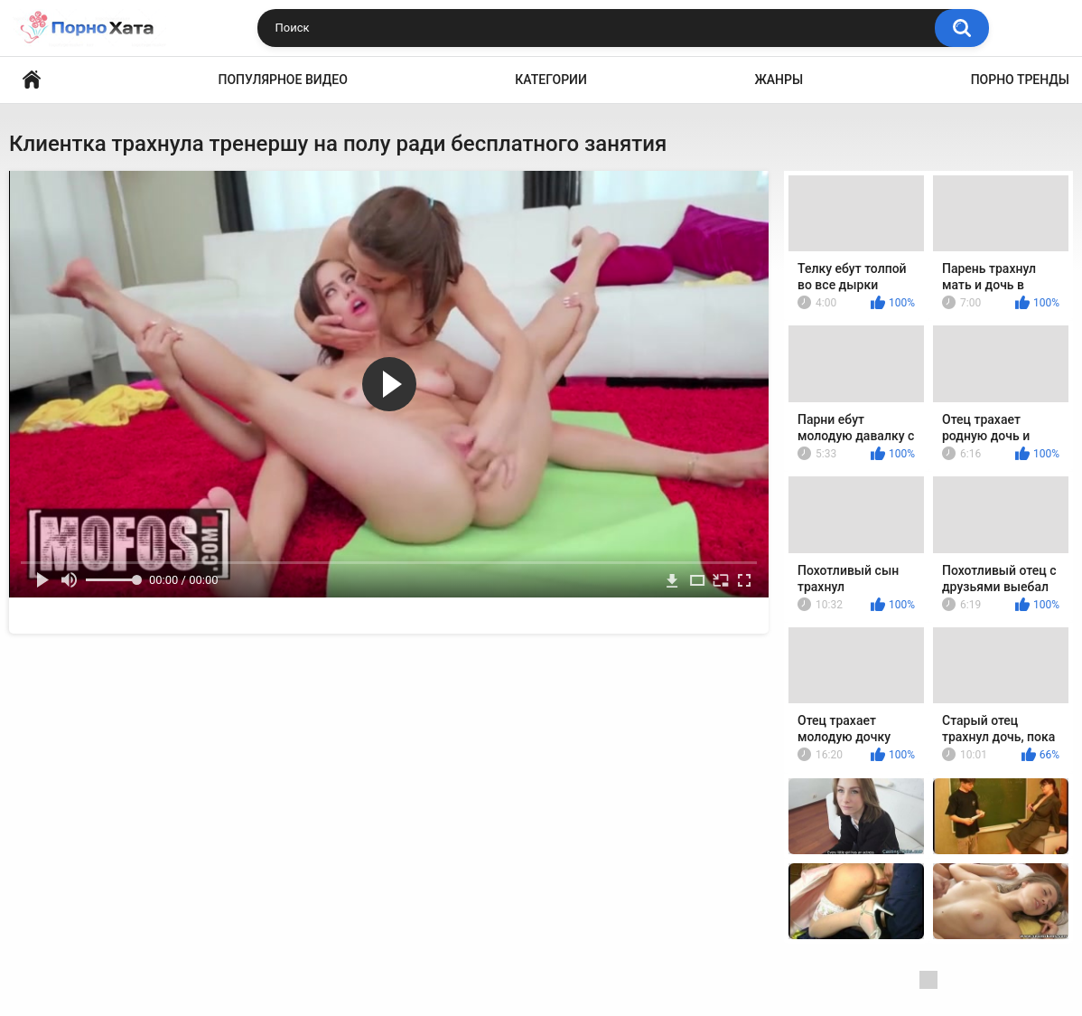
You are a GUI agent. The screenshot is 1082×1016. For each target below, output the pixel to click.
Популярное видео (283, 79)
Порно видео (31, 80)
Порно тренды (1020, 79)
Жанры (778, 79)
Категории (551, 79)
